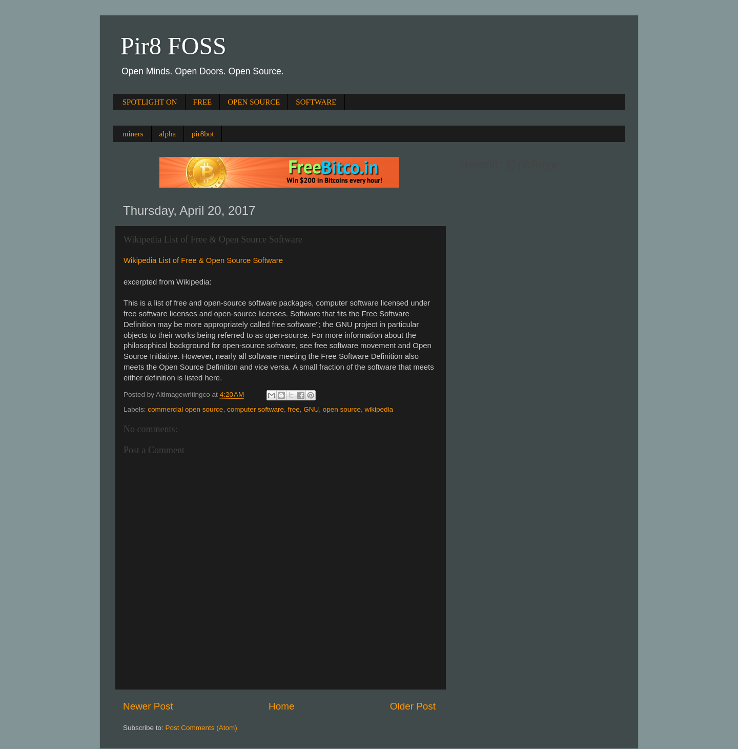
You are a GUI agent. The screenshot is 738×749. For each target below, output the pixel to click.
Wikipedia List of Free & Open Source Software (203, 260)
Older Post (413, 706)
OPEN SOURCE (254, 102)
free (293, 409)
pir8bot (203, 134)
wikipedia (379, 409)
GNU (311, 409)
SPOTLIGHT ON (149, 102)
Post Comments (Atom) (201, 728)
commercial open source (185, 409)
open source (342, 409)
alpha (167, 134)
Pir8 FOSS (173, 45)
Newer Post (148, 706)
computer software (255, 409)
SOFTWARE (316, 102)
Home (281, 706)
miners (133, 134)
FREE (202, 102)
